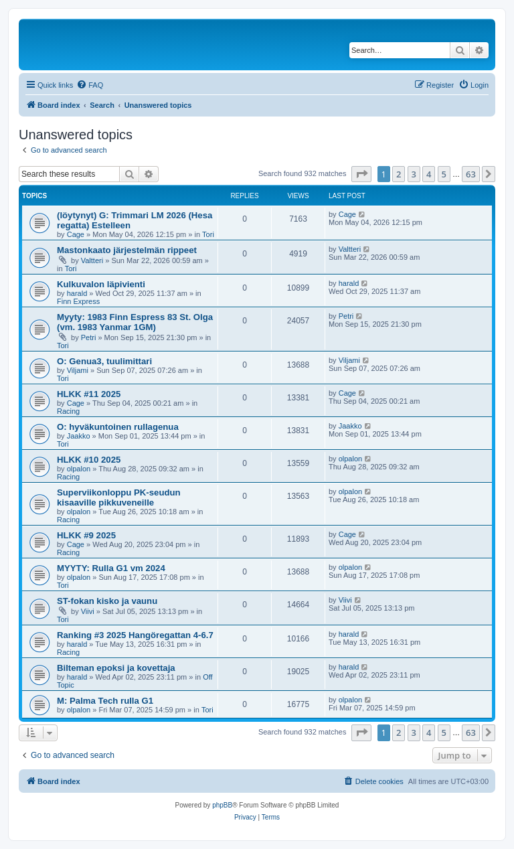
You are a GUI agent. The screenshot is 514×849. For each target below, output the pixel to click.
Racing (68, 411)
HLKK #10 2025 (88, 460)
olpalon (78, 469)
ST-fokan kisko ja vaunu (107, 601)
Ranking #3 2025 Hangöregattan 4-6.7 (135, 635)
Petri (88, 337)
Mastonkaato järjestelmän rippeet (127, 250)
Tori (208, 234)
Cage (75, 234)
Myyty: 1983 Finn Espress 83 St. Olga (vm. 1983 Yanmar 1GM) (135, 322)
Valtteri (92, 260)
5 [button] (444, 174)
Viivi (87, 611)
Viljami (77, 370)
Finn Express (78, 301)
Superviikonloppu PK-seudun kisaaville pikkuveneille (119, 497)
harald (77, 293)
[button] (361, 174)
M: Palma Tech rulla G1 (105, 701)
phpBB (222, 805)
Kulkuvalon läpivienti (101, 284)
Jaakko (78, 436)
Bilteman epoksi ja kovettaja (116, 668)
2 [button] (398, 174)
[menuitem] (89, 85)
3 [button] (414, 174)
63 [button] (471, 174)
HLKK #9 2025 (86, 535)
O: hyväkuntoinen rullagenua (118, 427)
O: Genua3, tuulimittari (104, 361)
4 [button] (428, 174)
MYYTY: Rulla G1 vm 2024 (111, 568)
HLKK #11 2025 (88, 394)
